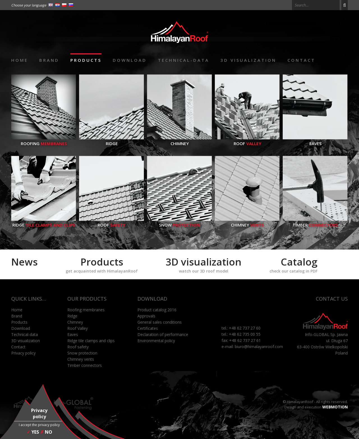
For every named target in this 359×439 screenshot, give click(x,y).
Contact (301, 60)
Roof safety (78, 346)
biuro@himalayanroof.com (259, 346)
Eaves (315, 140)
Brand (49, 60)
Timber (315, 222)
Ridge (111, 140)
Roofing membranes (86, 309)
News (24, 261)
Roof (247, 140)
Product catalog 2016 (156, 309)
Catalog (293, 264)
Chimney (179, 140)
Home (19, 60)
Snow (179, 222)
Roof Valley (77, 328)
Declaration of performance (162, 334)
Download (130, 60)
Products (86, 60)
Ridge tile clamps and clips (91, 340)
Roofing (43, 140)
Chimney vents (80, 359)
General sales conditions (159, 322)
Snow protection (82, 353)
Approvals (146, 316)
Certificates (147, 328)
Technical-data (183, 60)
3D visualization (248, 60)
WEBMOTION (335, 407)
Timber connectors (84, 365)
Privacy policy (23, 353)
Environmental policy (156, 340)
